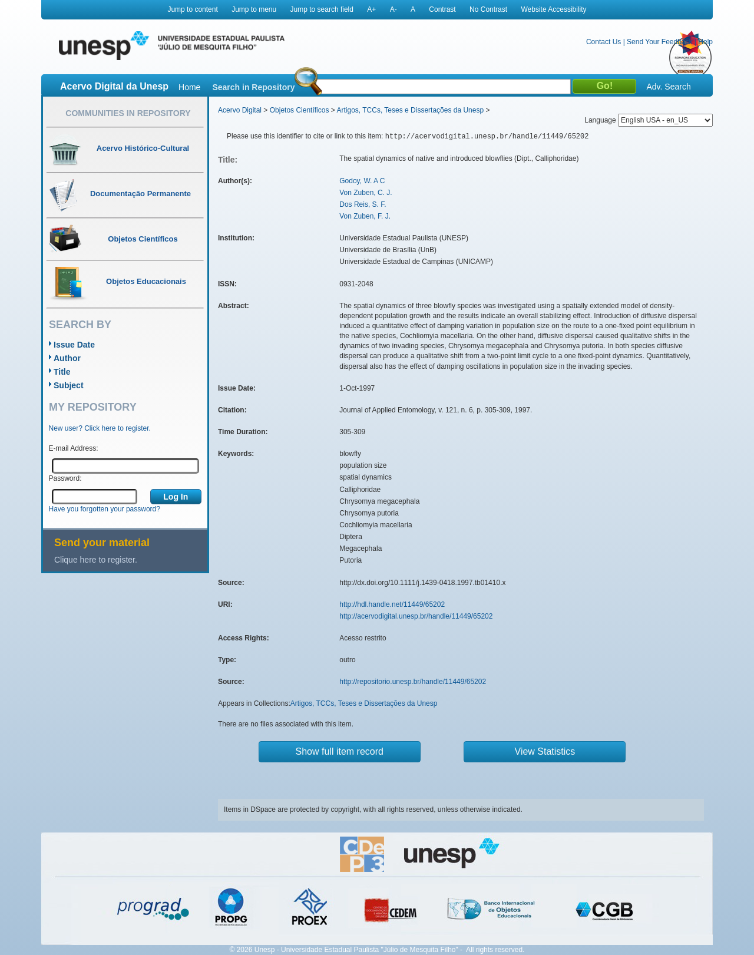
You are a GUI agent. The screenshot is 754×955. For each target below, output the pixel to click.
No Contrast (488, 9)
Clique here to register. (95, 559)
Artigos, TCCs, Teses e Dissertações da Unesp (410, 110)
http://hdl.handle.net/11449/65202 (392, 604)
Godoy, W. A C (362, 181)
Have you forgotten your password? (104, 509)
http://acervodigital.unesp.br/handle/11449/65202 (415, 616)
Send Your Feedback (659, 42)
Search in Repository (253, 87)
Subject (69, 385)
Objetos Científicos (299, 110)
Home (189, 87)
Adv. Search (668, 86)
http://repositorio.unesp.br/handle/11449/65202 (412, 682)
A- (393, 9)
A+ (371, 9)
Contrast (442, 9)
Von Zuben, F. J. (365, 216)
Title (62, 371)
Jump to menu (254, 9)
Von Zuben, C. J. (365, 193)
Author (67, 358)
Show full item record (339, 751)
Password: (65, 478)
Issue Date (74, 344)
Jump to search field (321, 9)
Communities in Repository (127, 113)
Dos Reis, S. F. (362, 204)
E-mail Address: (73, 448)
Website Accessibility (553, 9)
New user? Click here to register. (100, 428)
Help (705, 42)
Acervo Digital (240, 110)
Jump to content (192, 9)
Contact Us (603, 42)
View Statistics (545, 751)
